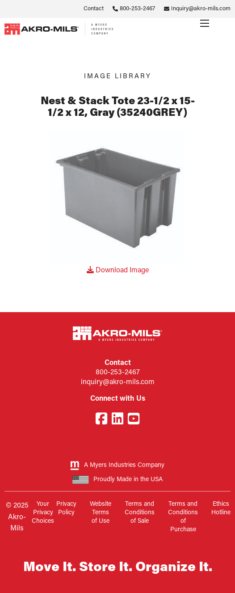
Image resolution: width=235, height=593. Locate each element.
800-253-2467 (137, 9)
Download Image (118, 270)
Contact (94, 9)
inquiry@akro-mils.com (118, 382)
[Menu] (204, 23)
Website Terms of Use (100, 513)
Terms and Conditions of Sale (140, 513)
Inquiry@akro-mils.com (201, 9)
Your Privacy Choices (43, 513)
